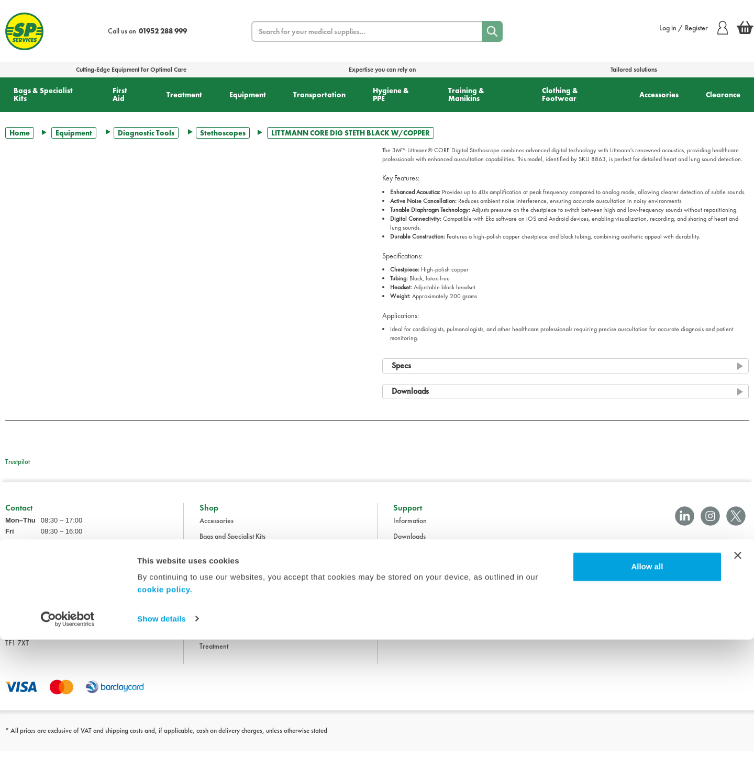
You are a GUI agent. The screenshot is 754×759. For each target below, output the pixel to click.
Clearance (723, 94)
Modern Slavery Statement (431, 622)
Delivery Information (423, 575)
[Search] (492, 31)
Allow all (647, 686)
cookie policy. (164, 709)
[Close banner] (737, 675)
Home (19, 133)
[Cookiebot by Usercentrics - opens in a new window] (68, 738)
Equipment (247, 94)
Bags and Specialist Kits (232, 544)
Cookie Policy (413, 606)
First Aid (120, 94)
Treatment (184, 94)
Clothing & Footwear (560, 94)
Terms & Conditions (420, 559)
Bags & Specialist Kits (43, 94)
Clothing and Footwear (232, 559)
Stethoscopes (223, 133)
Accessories (659, 94)
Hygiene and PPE (224, 606)
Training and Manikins (231, 622)
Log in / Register (693, 28)
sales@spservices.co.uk (38, 592)
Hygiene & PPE (391, 94)
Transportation (319, 94)
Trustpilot (17, 461)
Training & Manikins (466, 94)
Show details (161, 738)
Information (410, 528)
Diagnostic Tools (146, 133)
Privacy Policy (413, 591)
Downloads (409, 544)
